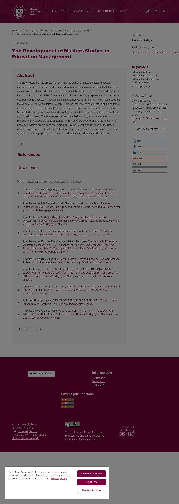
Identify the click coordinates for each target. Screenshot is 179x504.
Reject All (91, 482)
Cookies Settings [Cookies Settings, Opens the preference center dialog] (91, 490)
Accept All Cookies (91, 473)
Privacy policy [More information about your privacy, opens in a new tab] (59, 478)
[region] (57, 483)
